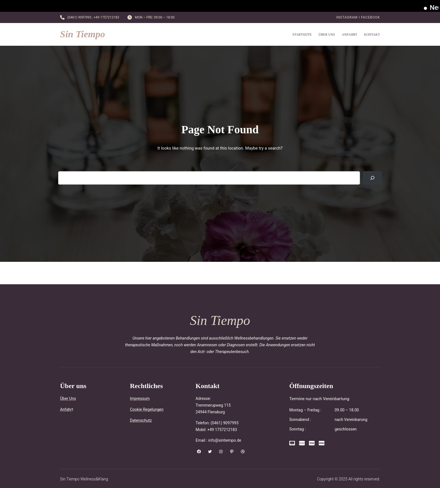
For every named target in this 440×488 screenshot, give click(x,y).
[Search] (372, 178)
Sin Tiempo (82, 34)
